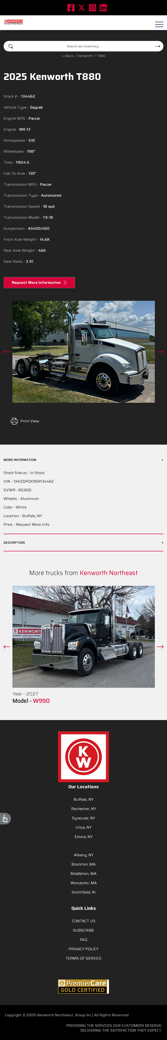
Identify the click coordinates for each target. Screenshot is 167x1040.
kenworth (85, 55)
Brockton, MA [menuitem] (83, 864)
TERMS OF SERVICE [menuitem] (83, 958)
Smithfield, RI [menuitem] (84, 892)
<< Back (67, 55)
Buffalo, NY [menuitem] (83, 799)
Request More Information (36, 282)
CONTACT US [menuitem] (83, 921)
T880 (101, 55)
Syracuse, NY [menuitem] (83, 818)
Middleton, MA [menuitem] (83, 874)
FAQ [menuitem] (83, 940)
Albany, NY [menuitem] (83, 855)
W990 (41, 700)
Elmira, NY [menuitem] (83, 837)
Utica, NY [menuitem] (83, 827)
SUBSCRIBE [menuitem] (83, 930)
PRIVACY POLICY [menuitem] (83, 949)
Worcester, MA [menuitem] (83, 883)
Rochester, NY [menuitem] (83, 809)
